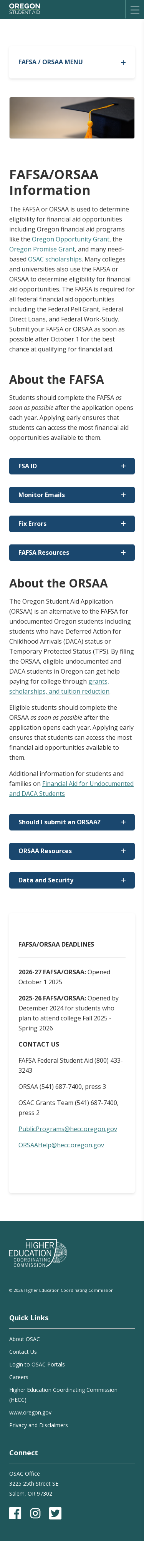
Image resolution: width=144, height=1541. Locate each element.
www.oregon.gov (30, 1412)
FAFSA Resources (43, 552)
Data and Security (45, 880)
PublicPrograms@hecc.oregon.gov (67, 1129)
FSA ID (27, 466)
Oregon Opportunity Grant (70, 239)
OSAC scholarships (55, 259)
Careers (18, 1377)
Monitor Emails (41, 495)
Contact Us (23, 1351)
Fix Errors (32, 523)
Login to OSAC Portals (37, 1364)
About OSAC (24, 1339)
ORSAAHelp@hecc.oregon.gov (61, 1145)
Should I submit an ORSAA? (59, 822)
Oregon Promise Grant (42, 249)
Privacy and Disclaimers (38, 1425)
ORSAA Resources (45, 851)
